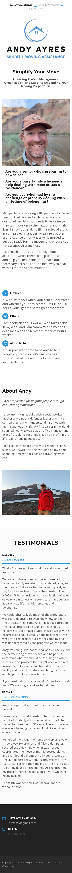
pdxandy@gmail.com (49, 4)
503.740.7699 (36, 8)
